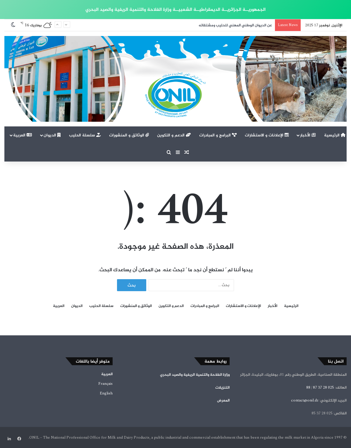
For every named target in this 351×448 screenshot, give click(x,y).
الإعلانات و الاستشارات (267, 135)
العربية (22, 135)
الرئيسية (334, 135)
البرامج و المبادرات (218, 135)
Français (105, 384)
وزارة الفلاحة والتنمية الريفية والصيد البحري (195, 374)
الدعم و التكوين (174, 135)
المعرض (223, 400)
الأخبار (308, 135)
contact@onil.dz (305, 400)
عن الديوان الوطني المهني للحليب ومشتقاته (235, 25)
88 (308, 387)
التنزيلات (222, 387)
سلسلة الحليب (85, 135)
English (106, 393)
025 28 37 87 (323, 387)
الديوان (52, 135)
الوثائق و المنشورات (129, 135)
